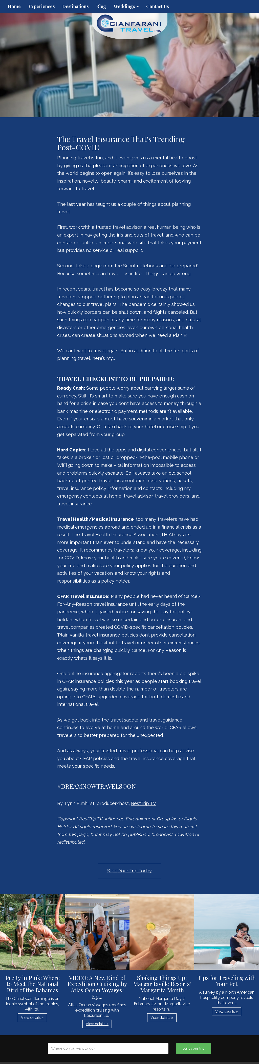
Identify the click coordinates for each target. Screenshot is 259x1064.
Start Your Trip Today (129, 870)
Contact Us (157, 6)
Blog (101, 6)
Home (14, 6)
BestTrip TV (143, 803)
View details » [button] (32, 1018)
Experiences (41, 6)
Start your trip (194, 1048)
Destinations (75, 6)
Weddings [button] (126, 6)
